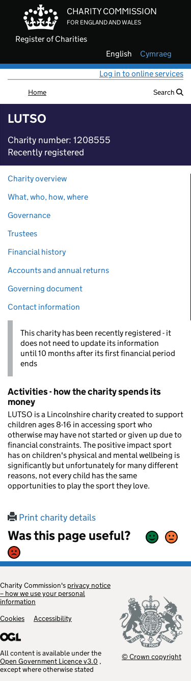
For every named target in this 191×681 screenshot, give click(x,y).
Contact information (44, 307)
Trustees (22, 233)
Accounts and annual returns (58, 270)
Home (37, 92)
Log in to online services (141, 73)
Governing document (45, 288)
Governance (29, 215)
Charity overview (37, 178)
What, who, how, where (48, 197)
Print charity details (52, 517)
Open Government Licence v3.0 (49, 661)
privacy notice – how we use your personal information (55, 593)
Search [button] (168, 92)
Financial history (37, 252)
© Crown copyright (151, 656)
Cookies (12, 618)
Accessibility (53, 618)
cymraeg (156, 54)
